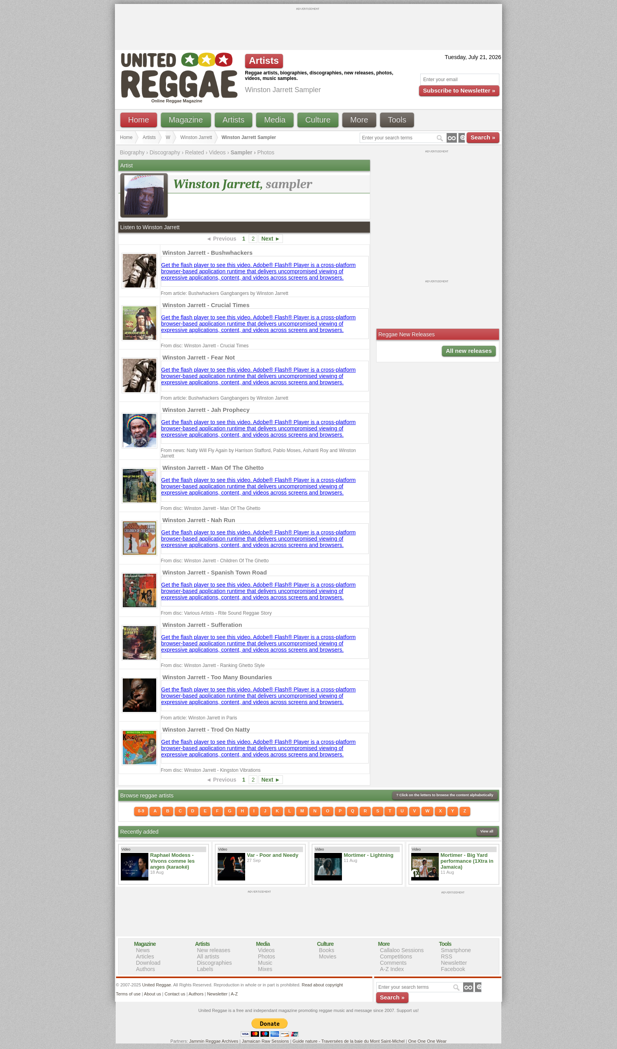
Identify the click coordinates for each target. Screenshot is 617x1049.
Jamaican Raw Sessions (265, 1041)
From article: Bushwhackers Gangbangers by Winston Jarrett (224, 293)
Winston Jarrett (196, 137)
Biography (132, 152)
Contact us (174, 994)
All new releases (469, 350)
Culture (318, 119)
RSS (447, 956)
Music (265, 963)
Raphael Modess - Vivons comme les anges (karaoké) (172, 861)
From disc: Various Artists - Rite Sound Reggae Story (216, 613)
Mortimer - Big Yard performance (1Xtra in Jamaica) (467, 861)
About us (152, 994)
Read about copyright (322, 984)
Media (274, 119)
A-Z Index (392, 969)
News (143, 950)
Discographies (214, 963)
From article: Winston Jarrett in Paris (199, 718)
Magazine (186, 119)
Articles (145, 956)
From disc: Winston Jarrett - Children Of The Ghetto (215, 560)
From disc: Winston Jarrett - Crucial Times (205, 345)
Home (138, 119)
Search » (483, 137)
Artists (234, 119)
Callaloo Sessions (402, 950)
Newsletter (454, 963)
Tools (397, 119)
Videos (217, 152)
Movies (327, 956)
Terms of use (128, 994)
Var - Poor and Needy (273, 855)
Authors (145, 969)
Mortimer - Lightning (368, 855)
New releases (214, 950)
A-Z (234, 994)
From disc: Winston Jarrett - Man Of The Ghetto (210, 508)
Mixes (265, 969)
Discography (165, 152)
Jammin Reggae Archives (213, 1041)
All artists (208, 956)
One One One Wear (427, 1041)
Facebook (453, 969)
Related (194, 152)
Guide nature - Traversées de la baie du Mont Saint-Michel (348, 1041)
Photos (266, 152)
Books (326, 950)
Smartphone (456, 950)
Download (148, 963)
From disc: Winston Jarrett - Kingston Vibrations (211, 770)
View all (486, 831)
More (359, 119)
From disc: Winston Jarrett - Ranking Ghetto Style (213, 665)
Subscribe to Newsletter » (459, 90)
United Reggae (156, 984)
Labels (205, 969)
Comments (393, 963)
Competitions (396, 956)
